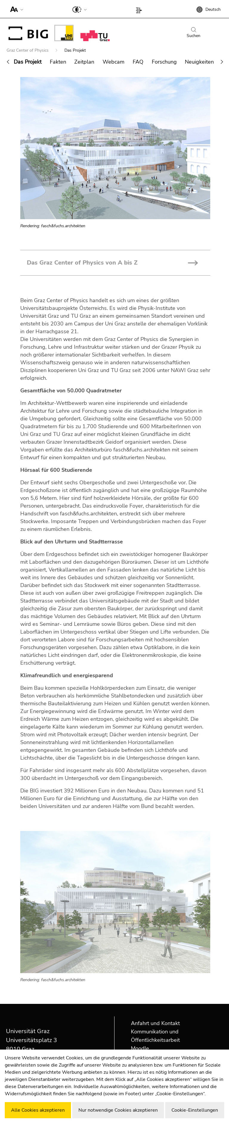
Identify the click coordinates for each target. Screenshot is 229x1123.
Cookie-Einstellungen (194, 1110)
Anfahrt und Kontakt (155, 1023)
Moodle (140, 1048)
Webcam (113, 61)
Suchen (193, 33)
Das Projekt (27, 61)
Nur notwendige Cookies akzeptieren (118, 1110)
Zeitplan (84, 61)
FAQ (138, 61)
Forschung (164, 61)
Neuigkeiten (199, 61)
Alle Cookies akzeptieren (38, 1110)
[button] (15, 9)
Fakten (58, 61)
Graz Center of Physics (28, 50)
